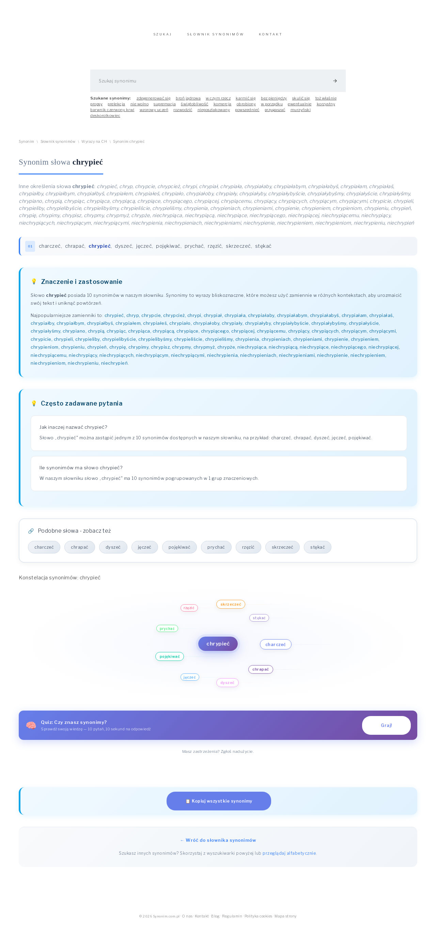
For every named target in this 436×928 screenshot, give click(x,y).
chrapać (75, 249)
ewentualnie (300, 107)
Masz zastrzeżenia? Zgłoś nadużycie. (218, 754)
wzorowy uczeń (154, 113)
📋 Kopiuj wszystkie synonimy (218, 804)
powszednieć (247, 113)
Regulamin (232, 919)
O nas (187, 919)
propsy (96, 107)
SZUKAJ (162, 38)
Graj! (386, 728)
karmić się (246, 101)
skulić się (301, 101)
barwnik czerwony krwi (112, 113)
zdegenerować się (154, 101)
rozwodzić (182, 113)
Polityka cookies (258, 919)
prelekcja (116, 107)
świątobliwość (194, 107)
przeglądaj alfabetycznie (289, 856)
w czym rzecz (218, 101)
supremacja (165, 107)
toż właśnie (326, 101)
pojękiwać (168, 249)
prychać (194, 249)
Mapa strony (286, 919)
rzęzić (215, 249)
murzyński (301, 113)
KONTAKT (271, 38)
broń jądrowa (188, 101)
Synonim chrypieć (129, 145)
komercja (223, 107)
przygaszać (275, 113)
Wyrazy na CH (94, 145)
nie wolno (139, 107)
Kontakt (202, 919)
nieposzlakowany (214, 113)
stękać (263, 249)
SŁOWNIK (215, 38)
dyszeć (124, 249)
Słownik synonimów (58, 145)
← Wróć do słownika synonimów (218, 843)
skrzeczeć (238, 249)
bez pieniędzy (274, 101)
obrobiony (246, 107)
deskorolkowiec (105, 119)
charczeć (50, 249)
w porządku (272, 107)
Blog (215, 919)
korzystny (326, 107)
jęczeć (144, 249)
